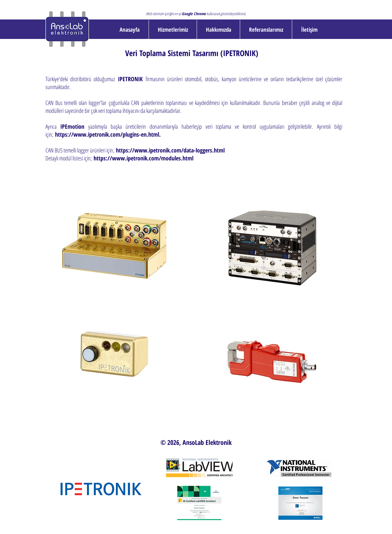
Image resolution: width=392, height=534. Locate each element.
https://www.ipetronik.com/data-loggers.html (170, 150)
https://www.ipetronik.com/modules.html (143, 158)
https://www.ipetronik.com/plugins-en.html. (108, 134)
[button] (173, 29)
